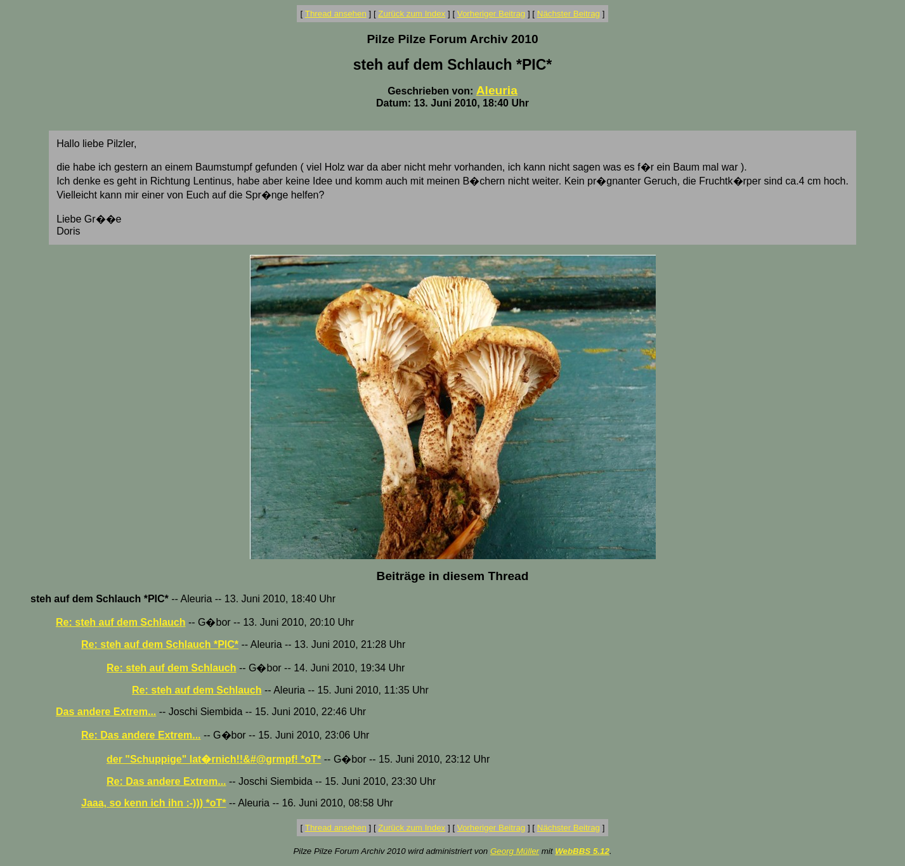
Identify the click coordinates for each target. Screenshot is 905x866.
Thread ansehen (336, 13)
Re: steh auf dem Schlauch (121, 622)
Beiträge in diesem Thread (453, 576)
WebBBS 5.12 (582, 851)
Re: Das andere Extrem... (141, 735)
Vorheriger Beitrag (491, 13)
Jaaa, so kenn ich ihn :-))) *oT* (153, 803)
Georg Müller (514, 851)
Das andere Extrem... (106, 711)
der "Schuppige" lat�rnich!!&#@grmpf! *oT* (214, 759)
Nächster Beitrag (568, 13)
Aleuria (497, 90)
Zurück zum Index (411, 13)
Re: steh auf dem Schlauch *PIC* (159, 644)
